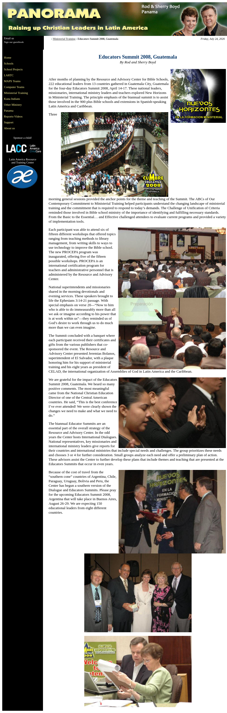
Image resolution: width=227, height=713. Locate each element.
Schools (8, 63)
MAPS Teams (12, 81)
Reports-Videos (13, 116)
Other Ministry (13, 104)
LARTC (8, 75)
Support (8, 122)
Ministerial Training (64, 39)
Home (7, 57)
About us (9, 128)
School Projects (13, 69)
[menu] (17, 93)
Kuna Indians (12, 98)
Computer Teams (14, 87)
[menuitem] (17, 58)
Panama (8, 110)
